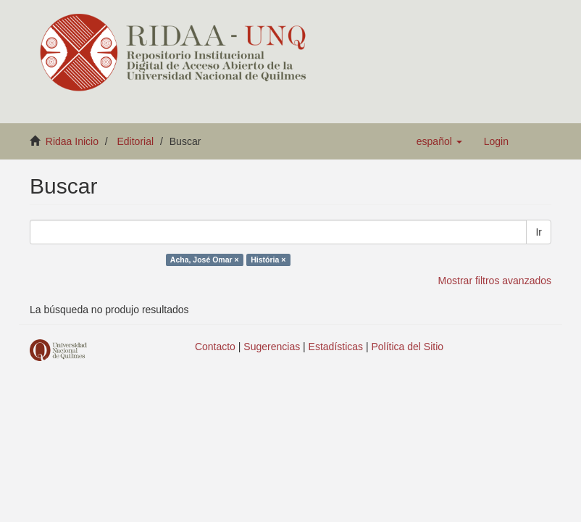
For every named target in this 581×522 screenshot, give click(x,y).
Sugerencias (271, 346)
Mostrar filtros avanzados (494, 280)
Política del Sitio (408, 346)
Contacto (215, 346)
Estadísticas (336, 346)
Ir (538, 232)
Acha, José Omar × (204, 259)
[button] (439, 141)
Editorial (135, 141)
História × (268, 259)
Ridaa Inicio (72, 141)
